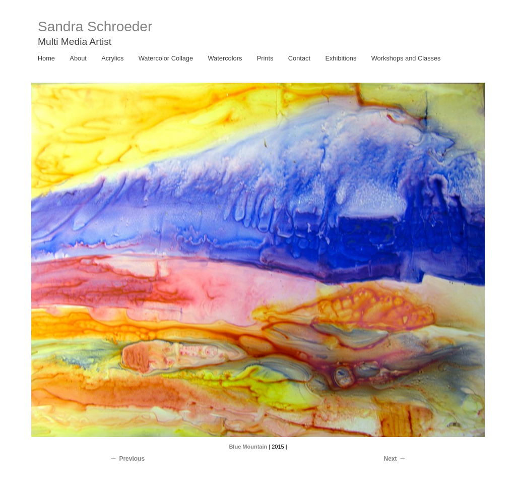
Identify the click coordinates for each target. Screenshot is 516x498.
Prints (265, 58)
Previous (132, 458)
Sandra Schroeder (95, 26)
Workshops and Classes (406, 58)
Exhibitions (340, 58)
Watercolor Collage (166, 58)
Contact (299, 58)
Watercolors (225, 58)
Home (46, 58)
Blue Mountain (248, 447)
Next (390, 458)
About (78, 58)
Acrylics (112, 58)
